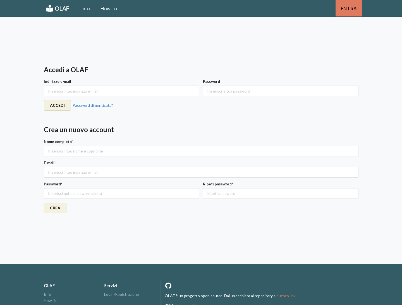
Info (85, 8)
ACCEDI (57, 105)
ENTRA (349, 8)
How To (108, 8)
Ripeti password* (218, 184)
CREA (55, 207)
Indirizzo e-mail (57, 81)
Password (211, 81)
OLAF (57, 8)
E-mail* (50, 163)
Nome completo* (58, 141)
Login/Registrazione (121, 294)
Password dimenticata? (93, 105)
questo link (286, 295)
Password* (53, 184)
